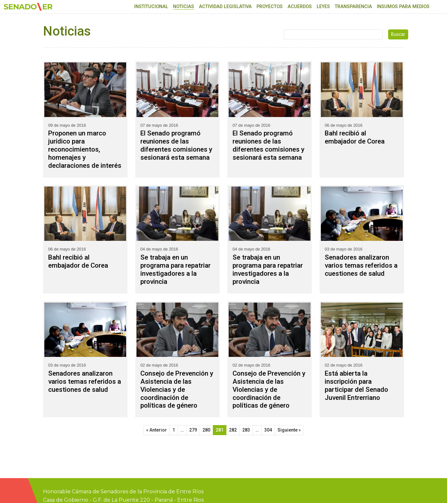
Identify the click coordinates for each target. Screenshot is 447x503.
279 (193, 430)
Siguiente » (289, 430)
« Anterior (156, 430)
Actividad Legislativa (225, 6)
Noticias (183, 6)
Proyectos (269, 6)
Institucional (151, 6)
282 (233, 430)
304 (268, 430)
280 (206, 430)
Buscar (398, 34)
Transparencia (353, 6)
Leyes (323, 6)
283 (246, 430)
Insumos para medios (403, 6)
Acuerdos (300, 6)
